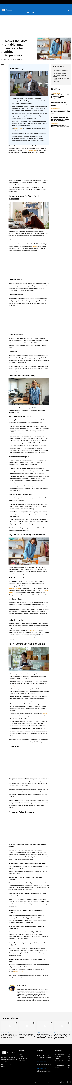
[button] (69, 10)
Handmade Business (6, 37)
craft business (31, 630)
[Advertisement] (36, 26)
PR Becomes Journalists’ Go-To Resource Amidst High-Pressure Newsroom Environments (60, 119)
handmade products (14, 588)
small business (32, 150)
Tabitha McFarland (17, 59)
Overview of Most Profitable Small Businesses (60, 71)
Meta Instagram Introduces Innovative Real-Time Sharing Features (59, 104)
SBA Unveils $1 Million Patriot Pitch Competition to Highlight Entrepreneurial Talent (60, 96)
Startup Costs (18, 128)
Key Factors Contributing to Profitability (59, 76)
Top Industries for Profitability (60, 73)
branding (12, 686)
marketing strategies (21, 701)
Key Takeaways (57, 69)
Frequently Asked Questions (60, 83)
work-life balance (17, 971)
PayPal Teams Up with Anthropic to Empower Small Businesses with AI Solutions (60, 111)
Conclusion (56, 81)
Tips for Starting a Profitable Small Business (61, 79)
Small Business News (55, 93)
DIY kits (35, 246)
